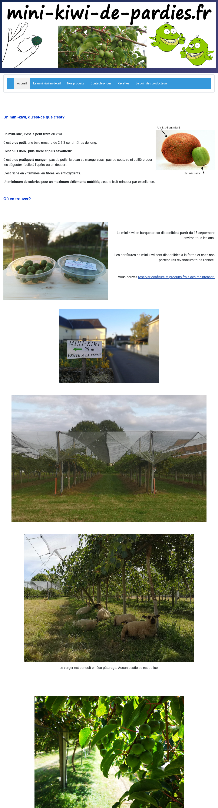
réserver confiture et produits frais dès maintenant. (176, 277)
